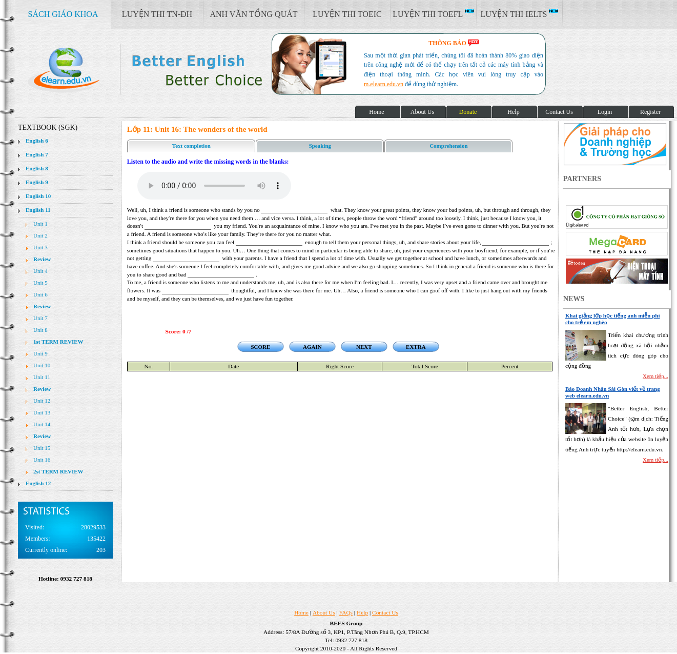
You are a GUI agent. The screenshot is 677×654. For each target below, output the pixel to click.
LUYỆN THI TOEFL (433, 13)
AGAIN (312, 347)
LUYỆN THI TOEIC (347, 14)
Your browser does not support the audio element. (214, 186)
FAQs (346, 612)
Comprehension (448, 146)
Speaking (320, 146)
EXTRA (416, 347)
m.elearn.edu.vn (383, 84)
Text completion (191, 146)
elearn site (162, 69)
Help (362, 612)
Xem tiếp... (655, 376)
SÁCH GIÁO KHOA (63, 14)
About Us (324, 612)
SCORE (260, 347)
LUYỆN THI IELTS (520, 13)
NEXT (364, 347)
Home (301, 612)
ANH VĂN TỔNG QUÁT (253, 14)
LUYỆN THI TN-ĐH (157, 14)
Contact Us (385, 612)
